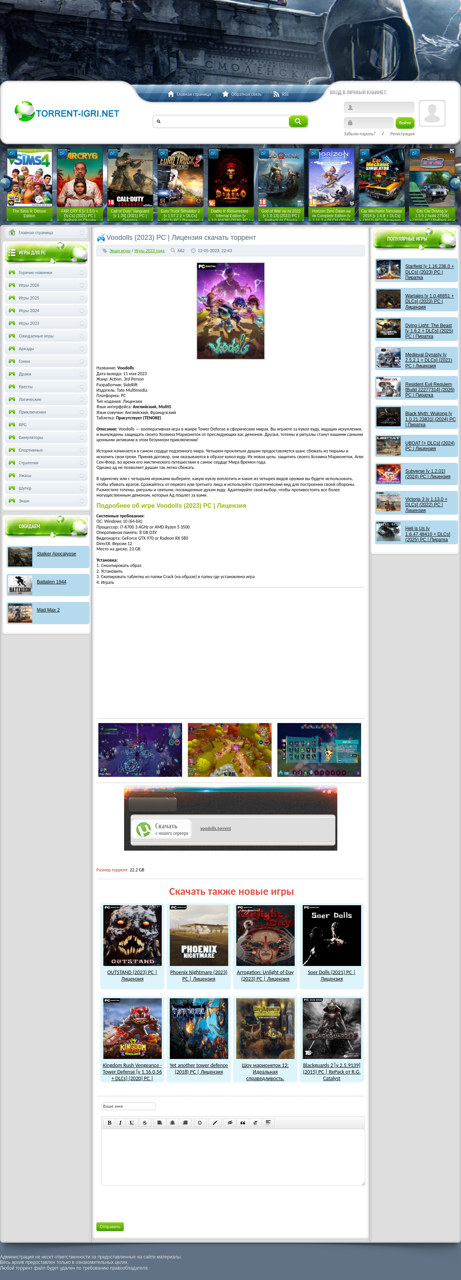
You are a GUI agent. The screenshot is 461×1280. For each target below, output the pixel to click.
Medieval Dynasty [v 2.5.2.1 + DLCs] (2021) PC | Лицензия (428, 360)
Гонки (18, 361)
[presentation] (159, 1203)
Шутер (19, 488)
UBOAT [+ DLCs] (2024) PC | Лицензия (430, 446)
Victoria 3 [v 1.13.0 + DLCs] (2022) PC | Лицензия (426, 505)
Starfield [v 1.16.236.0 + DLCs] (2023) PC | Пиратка (429, 272)
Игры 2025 (23, 298)
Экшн (18, 500)
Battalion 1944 (51, 582)
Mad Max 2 (48, 610)
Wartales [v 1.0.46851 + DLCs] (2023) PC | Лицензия (429, 301)
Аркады (20, 348)
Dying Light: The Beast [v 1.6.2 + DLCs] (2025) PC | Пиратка (429, 331)
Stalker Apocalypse (56, 554)
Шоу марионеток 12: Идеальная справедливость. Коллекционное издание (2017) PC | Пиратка (265, 1075)
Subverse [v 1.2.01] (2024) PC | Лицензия (428, 474)
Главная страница (30, 232)
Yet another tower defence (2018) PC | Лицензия (199, 1065)
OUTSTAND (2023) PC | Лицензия (132, 972)
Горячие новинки (29, 272)
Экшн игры (120, 250)
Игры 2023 (23, 323)
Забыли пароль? (360, 133)
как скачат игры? (152, 806)
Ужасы (19, 475)
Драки (19, 374)
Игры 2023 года (149, 250)
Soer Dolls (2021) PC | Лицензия (332, 972)
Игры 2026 (23, 285)
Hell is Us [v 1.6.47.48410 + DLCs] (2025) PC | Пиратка (427, 534)
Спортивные (25, 450)
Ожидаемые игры (30, 336)
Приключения (26, 412)
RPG (17, 424)
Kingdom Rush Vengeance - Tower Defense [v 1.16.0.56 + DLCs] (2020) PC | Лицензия (132, 1072)
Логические (24, 399)
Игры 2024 (23, 310)
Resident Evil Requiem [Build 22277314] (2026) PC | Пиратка (429, 390)
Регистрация (402, 133)
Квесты (20, 386)
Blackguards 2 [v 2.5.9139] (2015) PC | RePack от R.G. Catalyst (332, 1068)
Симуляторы (25, 437)
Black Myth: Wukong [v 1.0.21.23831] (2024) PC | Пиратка (430, 419)
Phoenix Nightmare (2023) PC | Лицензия (199, 972)
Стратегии (22, 462)
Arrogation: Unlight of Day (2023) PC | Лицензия (265, 972)
